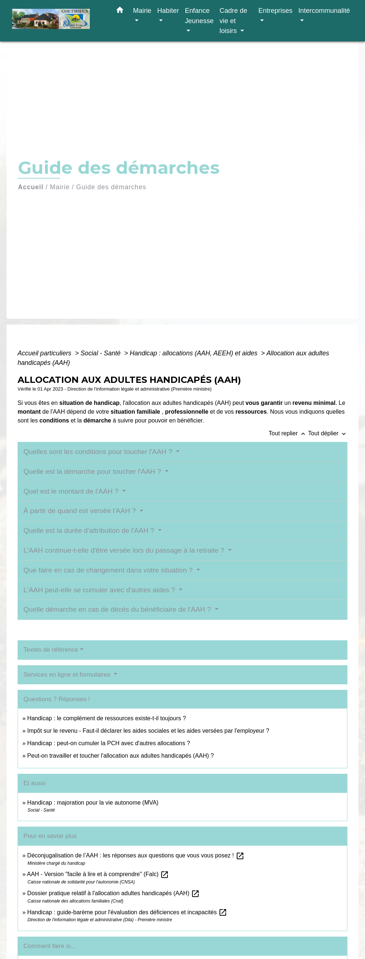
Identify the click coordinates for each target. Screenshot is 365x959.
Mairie (60, 187)
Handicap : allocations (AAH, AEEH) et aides (194, 353)
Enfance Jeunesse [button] (199, 16)
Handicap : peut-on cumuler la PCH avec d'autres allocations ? (109, 743)
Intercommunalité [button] (324, 10)
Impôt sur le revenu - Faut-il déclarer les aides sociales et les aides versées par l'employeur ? (148, 731)
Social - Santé (101, 353)
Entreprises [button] (275, 10)
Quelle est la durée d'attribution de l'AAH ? (89, 530)
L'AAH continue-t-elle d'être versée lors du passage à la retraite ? (124, 550)
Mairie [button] (142, 10)
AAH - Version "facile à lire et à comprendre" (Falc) (98, 874)
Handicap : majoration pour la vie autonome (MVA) (93, 802)
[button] (120, 11)
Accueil (31, 187)
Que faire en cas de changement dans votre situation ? (109, 570)
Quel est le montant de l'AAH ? (72, 491)
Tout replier (288, 433)
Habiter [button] (168, 10)
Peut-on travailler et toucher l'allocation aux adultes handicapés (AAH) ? (120, 756)
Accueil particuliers (45, 353)
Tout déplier (327, 433)
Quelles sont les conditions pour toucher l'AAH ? (98, 451)
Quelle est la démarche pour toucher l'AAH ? (93, 471)
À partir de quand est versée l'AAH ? (80, 511)
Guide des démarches (111, 187)
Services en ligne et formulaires (67, 674)
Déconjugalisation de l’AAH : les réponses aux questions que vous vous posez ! (135, 855)
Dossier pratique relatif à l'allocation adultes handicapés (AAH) (113, 893)
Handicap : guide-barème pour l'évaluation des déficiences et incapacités (127, 912)
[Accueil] (58, 20)
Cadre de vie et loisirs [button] (233, 20)
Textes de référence (50, 649)
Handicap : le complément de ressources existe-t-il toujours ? (106, 718)
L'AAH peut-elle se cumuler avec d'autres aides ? (100, 590)
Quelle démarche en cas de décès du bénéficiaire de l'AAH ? (118, 609)
